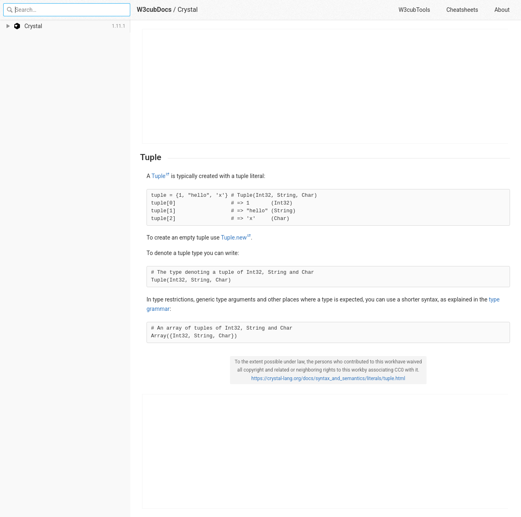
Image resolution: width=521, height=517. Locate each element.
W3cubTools (414, 10)
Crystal (187, 9)
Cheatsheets (462, 10)
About (502, 10)
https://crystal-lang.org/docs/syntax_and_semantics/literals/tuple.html (328, 378)
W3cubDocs (154, 9)
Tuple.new (234, 237)
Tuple (158, 176)
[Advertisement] (325, 86)
